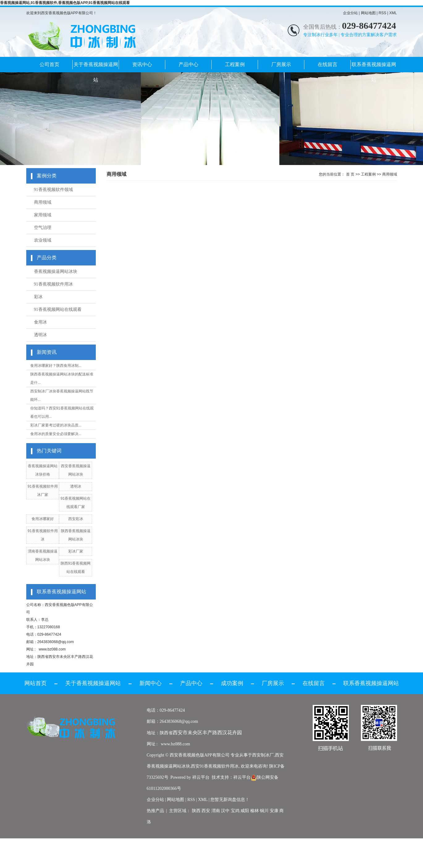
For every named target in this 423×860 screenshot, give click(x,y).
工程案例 (235, 64)
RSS (382, 13)
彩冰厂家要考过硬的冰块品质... (56, 425)
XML (393, 13)
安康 (274, 810)
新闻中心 (150, 683)
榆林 (254, 810)
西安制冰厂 (263, 755)
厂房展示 (281, 64)
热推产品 (155, 810)
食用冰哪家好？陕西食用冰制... (56, 365)
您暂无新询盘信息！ (229, 799)
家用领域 (42, 215)
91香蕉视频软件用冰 (53, 284)
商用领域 (42, 202)
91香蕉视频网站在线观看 (58, 309)
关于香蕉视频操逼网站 (96, 67)
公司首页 (49, 64)
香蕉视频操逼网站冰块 (55, 271)
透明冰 (40, 335)
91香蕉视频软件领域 (53, 189)
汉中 (225, 810)
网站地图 (368, 13)
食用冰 (40, 322)
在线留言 (327, 64)
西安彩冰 (75, 519)
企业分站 (350, 13)
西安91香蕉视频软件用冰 (215, 766)
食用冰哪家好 (43, 519)
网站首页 (35, 683)
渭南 (215, 810)
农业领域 (42, 240)
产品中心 (188, 64)
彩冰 (38, 296)
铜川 (264, 810)
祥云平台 (200, 777)
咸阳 (244, 810)
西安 (205, 810)
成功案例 (232, 683)
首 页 (350, 174)
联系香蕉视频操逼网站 (374, 67)
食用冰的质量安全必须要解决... (56, 434)
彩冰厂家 (75, 551)
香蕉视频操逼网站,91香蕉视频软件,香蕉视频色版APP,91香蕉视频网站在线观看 (65, 3)
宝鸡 (235, 810)
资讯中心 (142, 64)
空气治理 (42, 227)
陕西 (196, 810)
